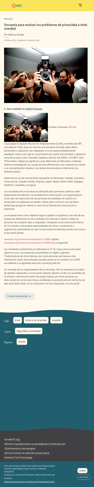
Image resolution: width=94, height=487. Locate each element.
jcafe (17, 320)
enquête (56, 320)
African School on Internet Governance (26, 453)
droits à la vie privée (36, 320)
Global (21, 341)
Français (38, 108)
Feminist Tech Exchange (18, 457)
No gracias (83, 478)
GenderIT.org (12, 439)
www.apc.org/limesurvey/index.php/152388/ (27, 239)
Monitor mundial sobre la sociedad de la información (34, 443)
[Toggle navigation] (80, 5)
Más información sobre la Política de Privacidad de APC (29, 483)
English (29, 108)
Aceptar (82, 472)
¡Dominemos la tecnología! (19, 448)
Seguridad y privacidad (29, 331)
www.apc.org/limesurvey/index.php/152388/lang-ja (31, 242)
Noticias (8, 18)
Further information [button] (19, 296)
